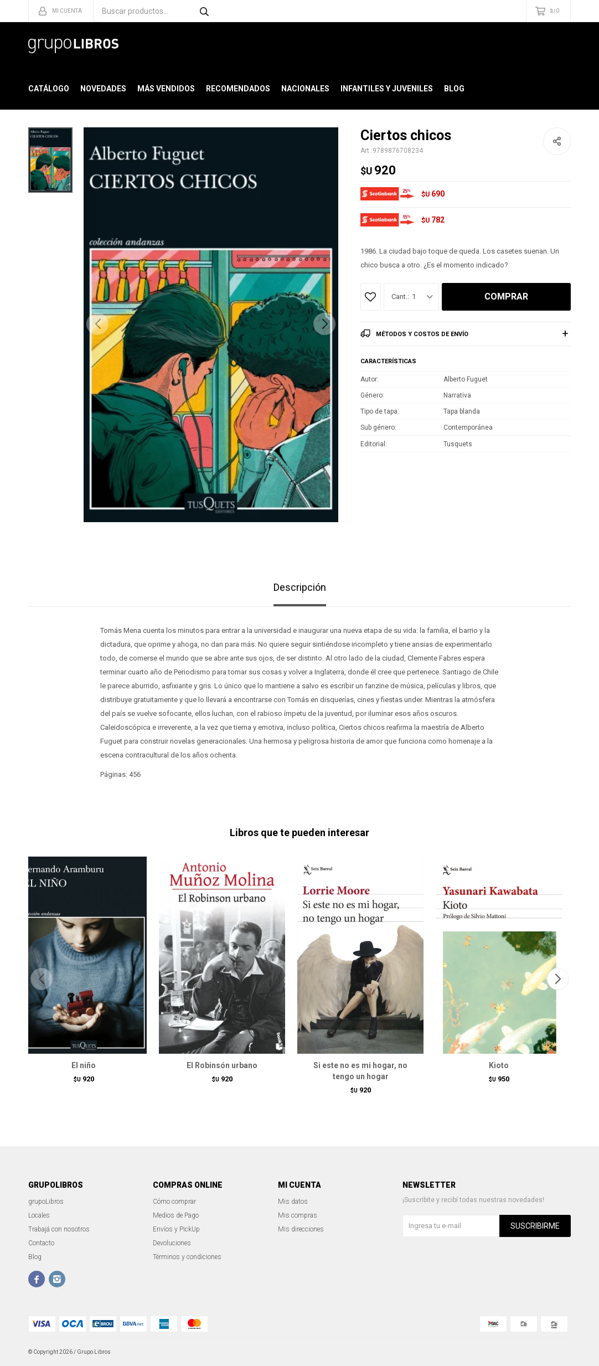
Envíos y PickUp (176, 1229)
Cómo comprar (174, 1201)
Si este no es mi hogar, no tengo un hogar (360, 1071)
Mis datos (293, 1201)
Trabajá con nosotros (59, 1229)
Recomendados (238, 88)
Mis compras (297, 1215)
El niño (83, 1065)
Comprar (506, 296)
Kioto (499, 1065)
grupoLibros (46, 1201)
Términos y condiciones (187, 1257)
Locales (39, 1215)
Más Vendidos (166, 88)
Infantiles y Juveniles (386, 88)
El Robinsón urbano (222, 1065)
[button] (324, 324)
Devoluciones (172, 1243)
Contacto (41, 1243)
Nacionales (305, 88)
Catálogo (48, 88)
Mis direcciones (301, 1229)
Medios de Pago (176, 1215)
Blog (454, 88)
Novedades (103, 88)
